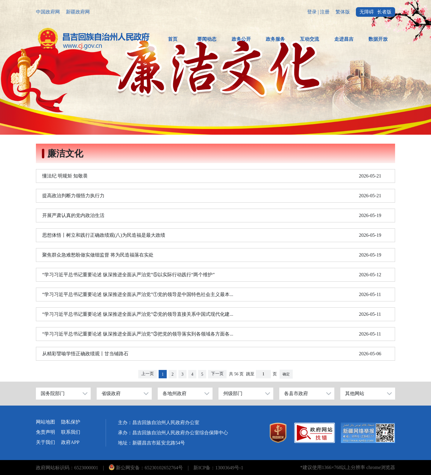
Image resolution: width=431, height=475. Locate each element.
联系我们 (70, 432)
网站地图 (45, 421)
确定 (286, 374)
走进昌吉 (343, 39)
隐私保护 (70, 421)
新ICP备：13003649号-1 (218, 467)
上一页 (147, 373)
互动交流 (309, 39)
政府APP (70, 442)
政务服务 (275, 39)
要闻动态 (206, 39)
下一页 (217, 373)
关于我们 (45, 442)
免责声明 (45, 432)
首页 (172, 39)
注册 (325, 11)
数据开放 (378, 39)
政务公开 (241, 39)
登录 (312, 11)
